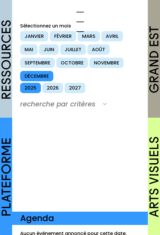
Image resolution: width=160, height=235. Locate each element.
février (63, 36)
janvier (34, 36)
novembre (106, 62)
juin (49, 49)
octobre (72, 62)
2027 (75, 88)
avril (112, 36)
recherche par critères (57, 104)
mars (88, 36)
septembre (37, 62)
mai (29, 49)
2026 (53, 88)
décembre (37, 76)
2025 (30, 88)
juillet (73, 49)
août (98, 49)
